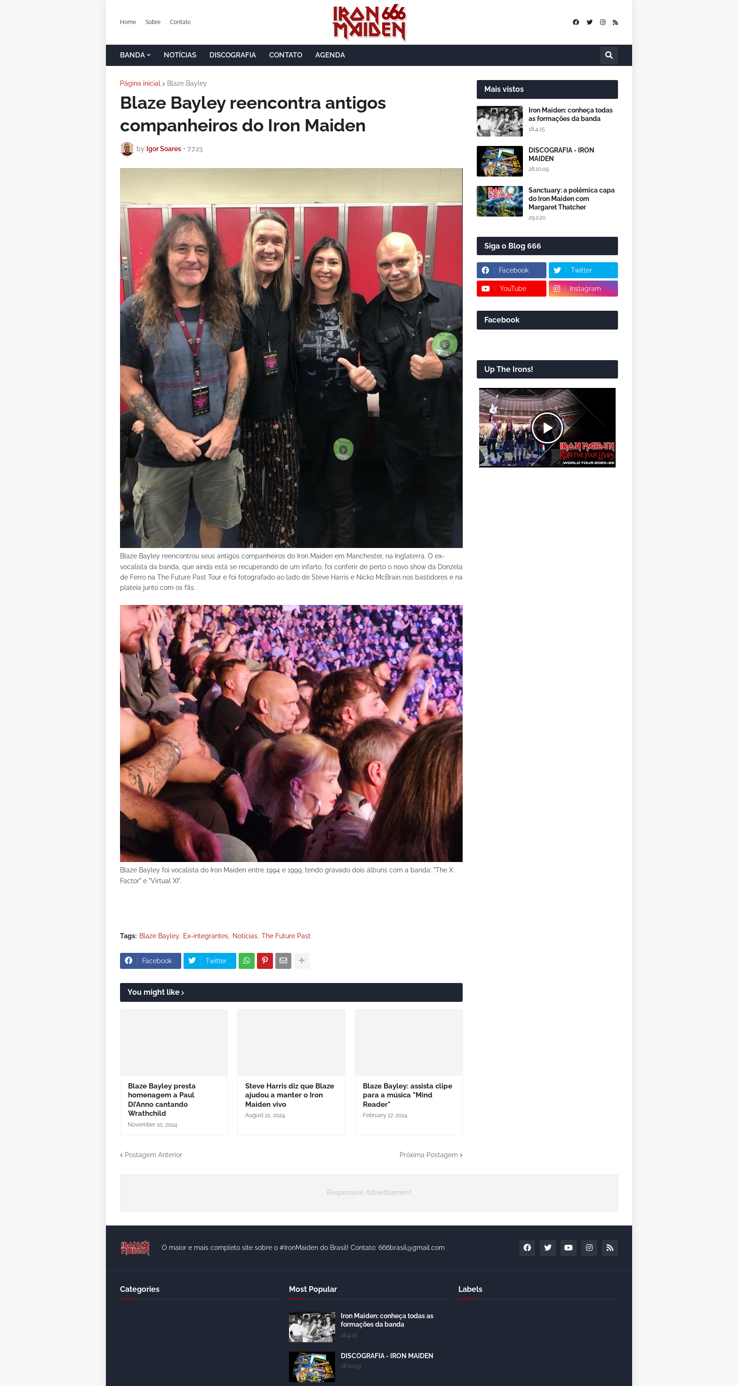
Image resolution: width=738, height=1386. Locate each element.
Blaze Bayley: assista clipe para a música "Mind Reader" (407, 1095)
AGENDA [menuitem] (330, 55)
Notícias (245, 936)
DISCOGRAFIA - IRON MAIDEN (561, 154)
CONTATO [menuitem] (285, 55)
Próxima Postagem (429, 1155)
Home (128, 22)
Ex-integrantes (205, 936)
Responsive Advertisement (369, 1192)
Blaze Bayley (187, 83)
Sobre (152, 22)
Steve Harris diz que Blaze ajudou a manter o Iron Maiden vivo (289, 1095)
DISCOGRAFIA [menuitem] (232, 55)
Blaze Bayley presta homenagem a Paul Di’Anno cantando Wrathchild (162, 1100)
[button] (609, 55)
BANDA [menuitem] (132, 55)
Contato (180, 22)
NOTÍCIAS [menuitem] (180, 55)
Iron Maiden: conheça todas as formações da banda (571, 114)
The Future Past (286, 936)
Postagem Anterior (153, 1155)
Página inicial (140, 83)
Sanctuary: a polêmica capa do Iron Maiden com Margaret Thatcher (572, 198)
